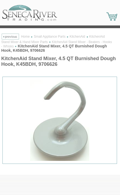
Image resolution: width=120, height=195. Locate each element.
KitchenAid (77, 36)
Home (25, 36)
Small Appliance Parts (49, 36)
